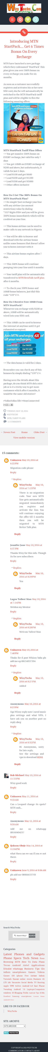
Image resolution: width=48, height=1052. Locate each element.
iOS (13, 975)
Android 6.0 (27, 986)
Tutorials (7, 979)
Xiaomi (16, 979)
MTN (9, 418)
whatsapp (18, 968)
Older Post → (40, 432)
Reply (13, 472)
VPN (12, 986)
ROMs (42, 993)
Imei (36, 986)
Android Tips (34, 993)
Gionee (6, 975)
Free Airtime (31, 975)
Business (37, 979)
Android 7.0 (19, 989)
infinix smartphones (14, 972)
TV (35, 982)
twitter (18, 986)
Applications (38, 965)
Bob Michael (17, 775)
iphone (20, 975)
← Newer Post (8, 432)
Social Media (27, 982)
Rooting (41, 982)
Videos (41, 972)
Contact (29, 1051)
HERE (40, 757)
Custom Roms (39, 996)
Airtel (26, 965)
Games (31, 972)
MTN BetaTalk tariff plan (31, 277)
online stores (26, 979)
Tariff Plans (18, 418)
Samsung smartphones (21, 996)
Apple (6, 986)
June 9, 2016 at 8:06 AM (34, 870)
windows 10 (8, 992)
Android (16, 965)
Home (24, 432)
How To (26, 961)
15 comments (14, 421)
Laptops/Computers (36, 989)
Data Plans (38, 961)
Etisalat (7, 968)
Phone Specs (12, 958)
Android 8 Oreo (8, 1000)
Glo (43, 968)
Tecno (6, 965)
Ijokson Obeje (18, 845)
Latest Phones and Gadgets (24, 954)
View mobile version (24, 437)
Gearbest (6, 996)
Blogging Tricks (21, 992)
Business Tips (32, 968)
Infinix (42, 975)
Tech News (30, 958)
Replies (17, 479)
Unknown (15, 459)
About (37, 1051)
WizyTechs (12, 414)
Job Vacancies (14, 982)
